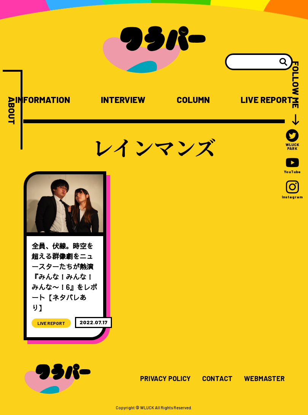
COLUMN (193, 99)
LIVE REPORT (267, 99)
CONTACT (217, 379)
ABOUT (11, 111)
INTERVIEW (123, 99)
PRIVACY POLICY (165, 379)
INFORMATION (42, 99)
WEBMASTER (264, 379)
